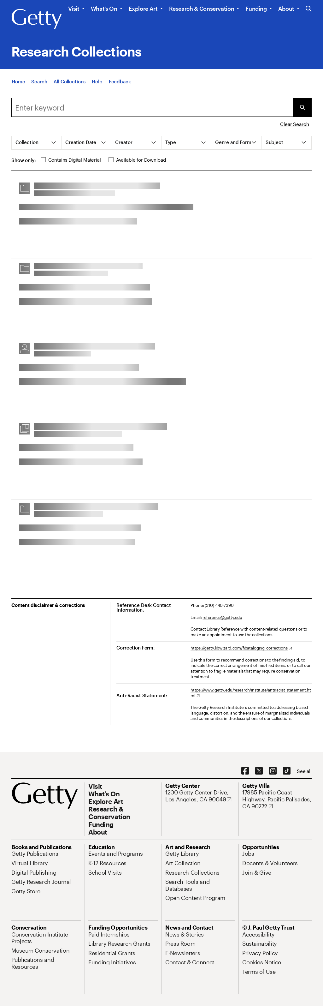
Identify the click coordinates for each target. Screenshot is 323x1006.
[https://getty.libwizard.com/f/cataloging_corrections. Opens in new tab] (241, 648)
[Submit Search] (302, 107)
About (286, 8)
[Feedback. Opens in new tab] (120, 82)
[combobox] (152, 107)
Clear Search (294, 124)
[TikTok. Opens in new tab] (287, 771)
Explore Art (143, 8)
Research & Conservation (201, 8)
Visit (73, 8)
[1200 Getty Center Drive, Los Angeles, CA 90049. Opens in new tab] (200, 796)
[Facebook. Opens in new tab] (245, 771)
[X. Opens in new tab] (259, 771)
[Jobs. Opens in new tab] (248, 853)
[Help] (97, 82)
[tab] (37, 142)
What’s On (104, 8)
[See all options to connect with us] (304, 771)
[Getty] (36, 19)
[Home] (18, 82)
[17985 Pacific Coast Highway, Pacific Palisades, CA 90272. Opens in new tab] (277, 799)
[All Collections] (70, 82)
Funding (256, 8)
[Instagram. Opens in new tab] (273, 771)
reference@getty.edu (222, 617)
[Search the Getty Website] (309, 9)
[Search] (39, 82)
